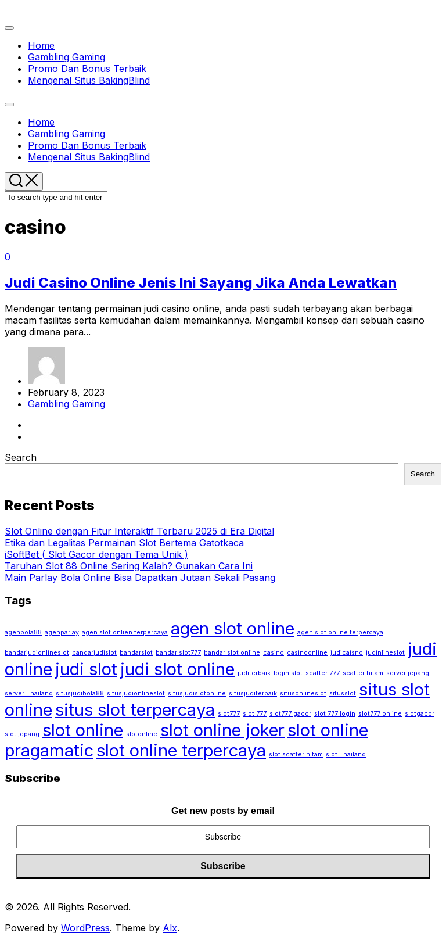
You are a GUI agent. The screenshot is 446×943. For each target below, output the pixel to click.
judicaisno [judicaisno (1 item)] (346, 653)
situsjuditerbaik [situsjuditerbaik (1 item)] (253, 693)
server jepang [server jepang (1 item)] (407, 673)
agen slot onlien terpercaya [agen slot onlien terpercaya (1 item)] (125, 632)
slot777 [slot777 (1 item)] (229, 714)
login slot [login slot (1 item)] (288, 673)
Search (21, 457)
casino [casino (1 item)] (273, 653)
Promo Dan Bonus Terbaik (87, 68)
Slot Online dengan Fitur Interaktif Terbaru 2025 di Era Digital (139, 531)
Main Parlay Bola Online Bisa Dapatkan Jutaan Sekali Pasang (140, 577)
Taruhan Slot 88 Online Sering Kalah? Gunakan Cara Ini (129, 566)
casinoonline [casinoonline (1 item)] (307, 653)
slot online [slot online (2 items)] (82, 730)
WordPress (85, 928)
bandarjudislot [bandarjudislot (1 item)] (94, 653)
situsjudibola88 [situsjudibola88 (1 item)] (80, 693)
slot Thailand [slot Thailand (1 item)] (346, 754)
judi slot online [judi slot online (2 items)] (177, 669)
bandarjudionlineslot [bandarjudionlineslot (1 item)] (37, 653)
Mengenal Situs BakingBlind (89, 80)
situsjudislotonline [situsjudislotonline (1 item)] (197, 693)
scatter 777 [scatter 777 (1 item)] (322, 673)
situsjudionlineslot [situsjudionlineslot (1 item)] (136, 693)
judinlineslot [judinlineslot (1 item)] (385, 653)
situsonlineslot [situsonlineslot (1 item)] (303, 693)
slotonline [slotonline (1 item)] (141, 734)
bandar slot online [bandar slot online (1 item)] (232, 653)
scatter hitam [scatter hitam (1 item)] (363, 673)
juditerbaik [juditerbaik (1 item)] (254, 673)
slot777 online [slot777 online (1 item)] (380, 714)
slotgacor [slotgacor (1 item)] (419, 714)
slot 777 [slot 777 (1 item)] (255, 714)
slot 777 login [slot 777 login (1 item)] (334, 714)
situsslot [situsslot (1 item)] (342, 693)
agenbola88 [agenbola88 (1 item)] (23, 632)
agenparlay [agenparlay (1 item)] (62, 632)
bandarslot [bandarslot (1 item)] (136, 653)
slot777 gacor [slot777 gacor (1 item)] (290, 714)
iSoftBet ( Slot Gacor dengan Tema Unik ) (96, 554)
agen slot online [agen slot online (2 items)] (232, 628)
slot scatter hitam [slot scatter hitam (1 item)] (296, 754)
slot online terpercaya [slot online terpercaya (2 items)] (181, 750)
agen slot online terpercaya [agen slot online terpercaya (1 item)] (340, 632)
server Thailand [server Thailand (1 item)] (29, 693)
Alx (170, 928)
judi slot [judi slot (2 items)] (86, 669)
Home (41, 45)
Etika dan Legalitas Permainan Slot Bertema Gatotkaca (124, 542)
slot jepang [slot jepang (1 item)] (22, 734)
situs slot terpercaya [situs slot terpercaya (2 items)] (135, 710)
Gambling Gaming (66, 57)
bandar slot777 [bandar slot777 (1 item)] (178, 653)
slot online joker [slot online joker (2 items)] (222, 730)
